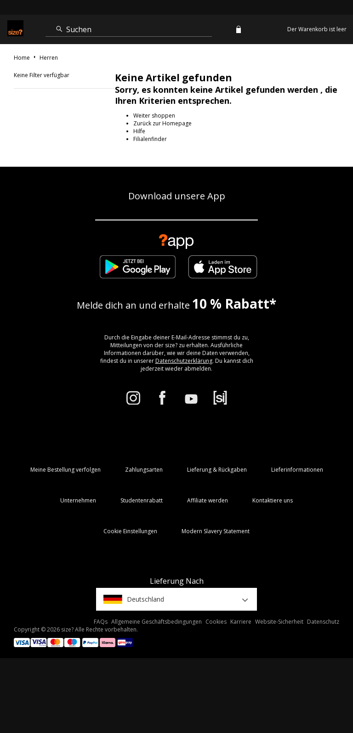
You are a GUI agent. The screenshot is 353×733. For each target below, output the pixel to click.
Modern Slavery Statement (216, 531)
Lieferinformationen (297, 470)
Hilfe (139, 131)
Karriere (240, 622)
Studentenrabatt (141, 500)
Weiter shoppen (154, 115)
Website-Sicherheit (279, 622)
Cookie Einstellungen (130, 531)
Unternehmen (78, 500)
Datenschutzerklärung (183, 361)
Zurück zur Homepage (162, 123)
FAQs (101, 622)
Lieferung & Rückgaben (217, 470)
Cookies (216, 622)
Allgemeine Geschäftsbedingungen (156, 622)
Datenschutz (323, 622)
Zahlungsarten (144, 470)
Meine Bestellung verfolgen (65, 470)
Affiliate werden (207, 500)
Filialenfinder (150, 139)
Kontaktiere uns (272, 500)
